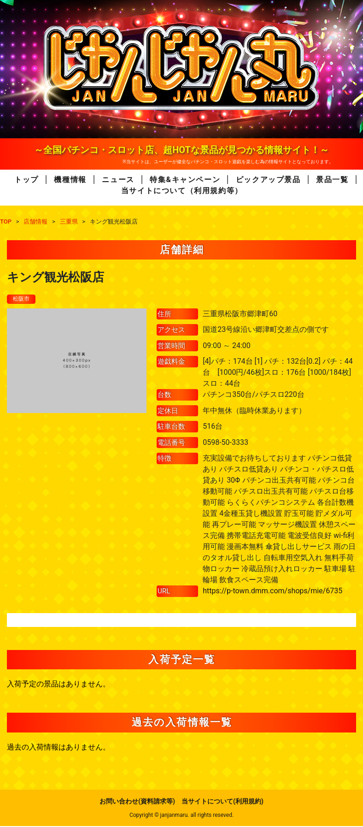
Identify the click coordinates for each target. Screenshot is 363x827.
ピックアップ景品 (268, 179)
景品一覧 (332, 179)
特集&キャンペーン (185, 179)
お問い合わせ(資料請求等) (137, 802)
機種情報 (70, 179)
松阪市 (22, 299)
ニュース (118, 179)
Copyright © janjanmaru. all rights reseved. (181, 816)
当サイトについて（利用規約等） (182, 190)
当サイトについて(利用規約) (222, 802)
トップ (26, 179)
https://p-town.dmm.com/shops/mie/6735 (272, 591)
